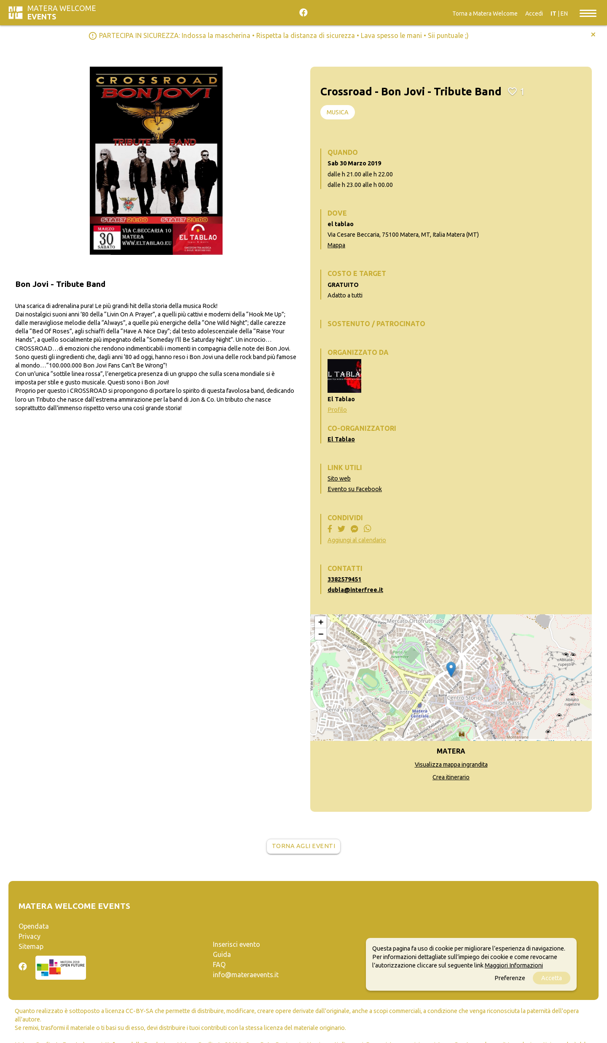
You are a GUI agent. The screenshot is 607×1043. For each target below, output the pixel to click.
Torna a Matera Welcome (485, 13)
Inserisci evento (236, 944)
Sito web (339, 478)
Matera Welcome (61, 12)
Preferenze (509, 978)
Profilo (337, 409)
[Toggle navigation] (588, 12)
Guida (222, 954)
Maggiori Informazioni (514, 965)
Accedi (534, 13)
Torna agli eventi (304, 846)
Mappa (336, 245)
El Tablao (341, 439)
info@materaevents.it (246, 974)
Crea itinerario (451, 777)
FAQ (219, 964)
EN (564, 13)
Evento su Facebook (355, 489)
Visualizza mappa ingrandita (451, 764)
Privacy (29, 936)
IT (553, 13)
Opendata (34, 926)
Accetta (551, 978)
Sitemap (31, 946)
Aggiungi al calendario (357, 540)
